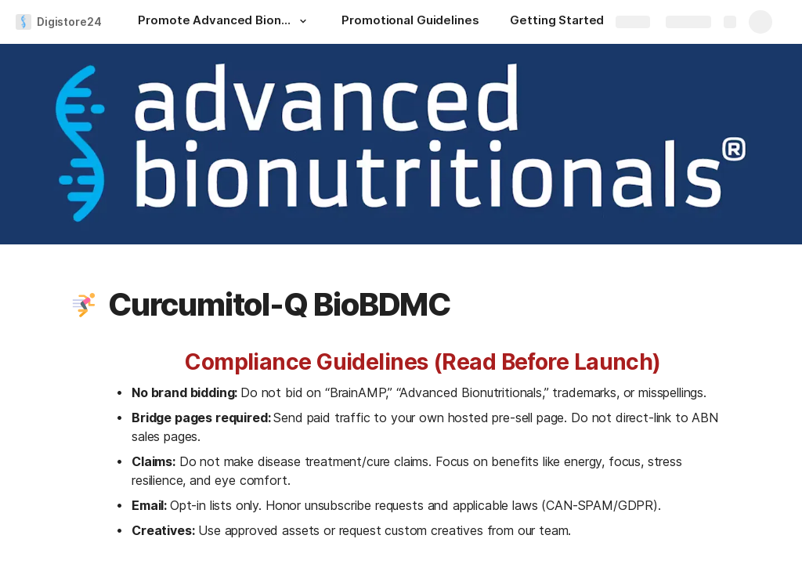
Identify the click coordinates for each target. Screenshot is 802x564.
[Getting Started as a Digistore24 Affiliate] (588, 22)
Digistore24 (69, 21)
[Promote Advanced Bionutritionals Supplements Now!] (224, 22)
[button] (302, 21)
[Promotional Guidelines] (410, 22)
